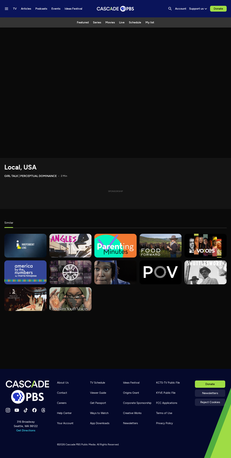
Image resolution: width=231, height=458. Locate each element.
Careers (61, 403)
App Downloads (99, 423)
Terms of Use (164, 413)
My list (149, 22)
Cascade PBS (73, 444)
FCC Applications (166, 403)
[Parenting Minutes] (115, 246)
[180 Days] (115, 272)
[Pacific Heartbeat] (25, 299)
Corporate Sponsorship (137, 403)
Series (97, 22)
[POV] (161, 272)
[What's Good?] (70, 246)
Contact (62, 392)
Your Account (65, 423)
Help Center (64, 413)
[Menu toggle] (6, 9)
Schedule (135, 22)
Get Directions (25, 430)
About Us (63, 382)
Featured (83, 22)
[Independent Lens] (25, 246)
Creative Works (132, 413)
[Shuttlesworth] (205, 272)
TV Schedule (97, 382)
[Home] (27, 392)
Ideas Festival (131, 382)
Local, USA (20, 167)
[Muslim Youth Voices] (70, 299)
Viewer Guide (98, 392)
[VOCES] (205, 246)
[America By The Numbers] (25, 272)
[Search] (170, 9)
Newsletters (210, 393)
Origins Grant (131, 392)
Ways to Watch (99, 413)
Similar (8, 222)
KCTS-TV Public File (168, 382)
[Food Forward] (161, 246)
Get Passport (98, 403)
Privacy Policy (164, 423)
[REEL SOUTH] (70, 272)
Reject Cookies (210, 402)
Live (122, 22)
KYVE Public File (165, 392)
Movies (110, 22)
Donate (218, 8)
